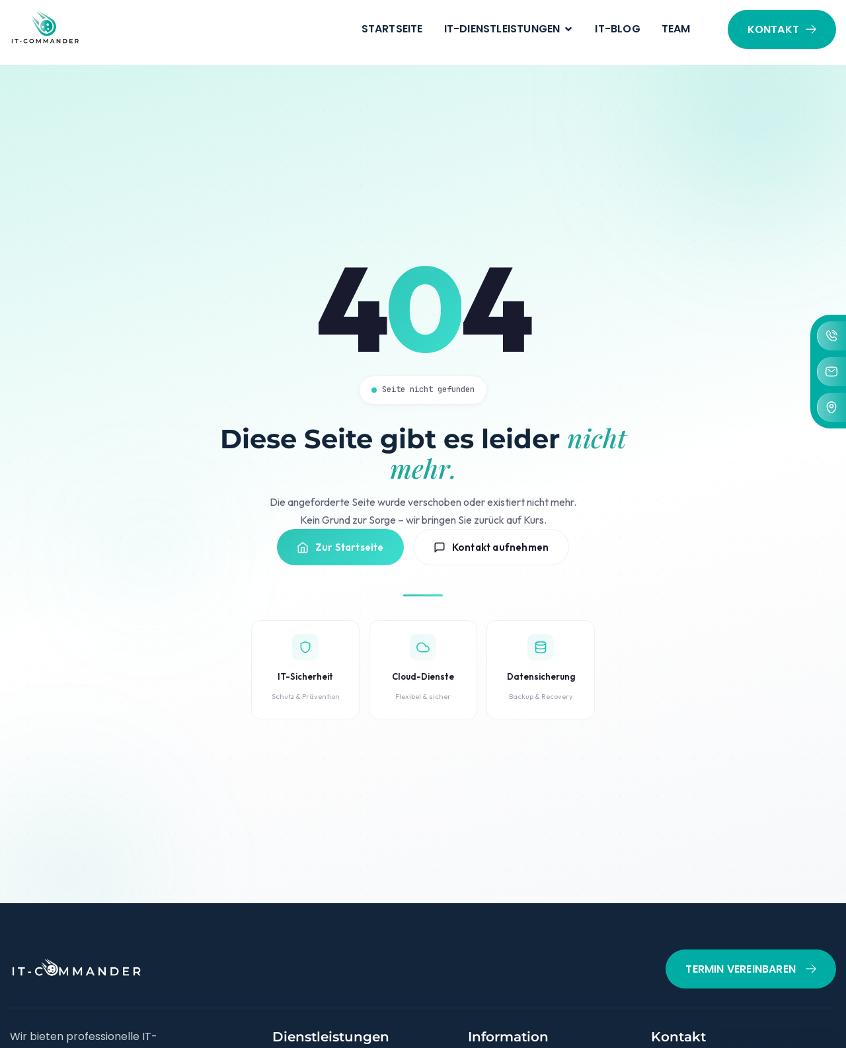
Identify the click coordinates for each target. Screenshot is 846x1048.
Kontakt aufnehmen (491, 561)
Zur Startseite (340, 561)
